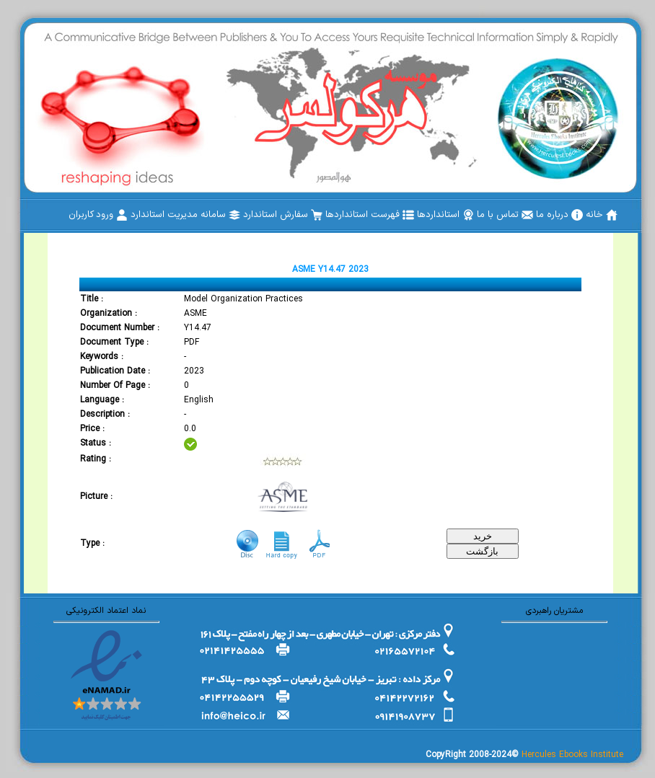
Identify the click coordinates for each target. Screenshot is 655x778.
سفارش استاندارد (282, 215)
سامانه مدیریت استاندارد (185, 215)
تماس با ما (505, 215)
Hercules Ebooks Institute (572, 754)
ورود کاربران (98, 215)
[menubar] (343, 214)
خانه (601, 215)
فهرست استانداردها (369, 215)
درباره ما (559, 215)
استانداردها (445, 215)
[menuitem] (601, 214)
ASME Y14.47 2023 (330, 269)
